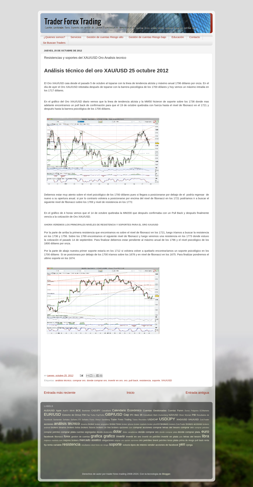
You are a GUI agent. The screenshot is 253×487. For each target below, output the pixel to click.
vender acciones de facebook (163, 445)
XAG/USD (182, 419)
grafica (96, 436)
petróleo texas (166, 440)
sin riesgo (104, 445)
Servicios (75, 37)
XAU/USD (166, 380)
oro (126, 380)
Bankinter (86, 411)
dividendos (107, 432)
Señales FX (76, 420)
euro (205, 431)
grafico (109, 436)
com (130, 427)
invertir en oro (115, 380)
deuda (100, 432)
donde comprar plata (168, 432)
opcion (127, 440)
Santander (57, 420)
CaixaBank (106, 411)
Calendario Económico (126, 410)
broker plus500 (153, 424)
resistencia (145, 380)
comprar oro (79, 380)
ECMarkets (204, 411)
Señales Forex (88, 420)
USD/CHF (152, 419)
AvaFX (65, 411)
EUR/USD (52, 414)
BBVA (72, 411)
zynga (189, 445)
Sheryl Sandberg (102, 420)
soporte (156, 380)
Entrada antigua (197, 392)
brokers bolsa (73, 427)
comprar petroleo (201, 427)
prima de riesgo (186, 440)
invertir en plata (169, 436)
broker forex (115, 424)
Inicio (130, 392)
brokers (164, 424)
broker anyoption (102, 424)
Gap (126, 414)
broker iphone (127, 424)
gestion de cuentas (80, 436)
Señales (66, 420)
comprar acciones (142, 427)
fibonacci (58, 436)
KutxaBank (148, 415)
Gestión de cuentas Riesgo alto (105, 37)
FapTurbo (100, 415)
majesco (47, 440)
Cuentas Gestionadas (155, 410)
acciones (48, 424)
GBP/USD (113, 414)
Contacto (194, 37)
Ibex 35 (138, 415)
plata (175, 440)
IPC (132, 415)
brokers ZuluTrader (177, 424)
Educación (177, 37)
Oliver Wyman (185, 415)
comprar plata (68, 432)
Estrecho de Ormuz (71, 415)
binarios (84, 424)
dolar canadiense (130, 432)
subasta (126, 445)
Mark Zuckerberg (160, 415)
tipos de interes (139, 445)
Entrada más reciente (60, 392)
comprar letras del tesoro (166, 427)
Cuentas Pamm (175, 410)
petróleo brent (150, 440)
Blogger (166, 474)
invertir (120, 436)
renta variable (54, 445)
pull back (133, 380)
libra (205, 436)
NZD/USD (173, 415)
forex (67, 436)
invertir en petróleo (151, 436)
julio (181, 437)
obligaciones (108, 440)
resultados (86, 445)
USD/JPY (167, 419)
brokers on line (103, 427)
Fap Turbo (91, 415)
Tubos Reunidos (139, 420)
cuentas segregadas (86, 432)
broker (91, 424)
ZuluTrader (204, 420)
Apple (58, 410)
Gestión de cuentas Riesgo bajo (147, 37)
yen (182, 444)
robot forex (95, 445)
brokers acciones (194, 424)
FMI (84, 415)
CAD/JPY (95, 410)
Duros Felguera (192, 411)
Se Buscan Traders (54, 42)
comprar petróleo (52, 432)
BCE (78, 410)
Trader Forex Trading (121, 419)
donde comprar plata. (189, 432)
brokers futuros (88, 427)
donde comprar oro (97, 380)
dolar (117, 431)
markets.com (57, 440)
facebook (49, 436)
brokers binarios (58, 427)
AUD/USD (49, 410)
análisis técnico (63, 380)
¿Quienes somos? (54, 37)
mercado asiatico (90, 440)
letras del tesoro (192, 436)
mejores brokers (71, 440)
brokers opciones (120, 427)
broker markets (140, 424)
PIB (194, 415)
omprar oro (119, 440)
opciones (134, 440)
